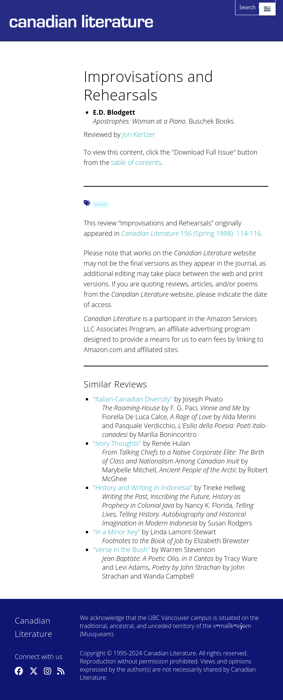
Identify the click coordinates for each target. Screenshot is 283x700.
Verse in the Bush (121, 549)
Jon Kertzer (138, 134)
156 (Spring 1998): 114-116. (192, 233)
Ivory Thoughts (117, 443)
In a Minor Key (116, 531)
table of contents (136, 162)
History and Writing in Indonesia (142, 487)
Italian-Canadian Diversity (132, 398)
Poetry (100, 204)
